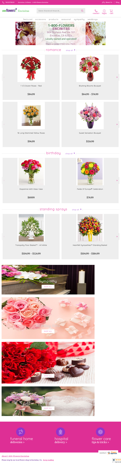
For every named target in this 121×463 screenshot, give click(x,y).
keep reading (48, 381)
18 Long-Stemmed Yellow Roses (31, 131)
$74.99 (90, 196)
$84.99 (31, 92)
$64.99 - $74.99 (90, 92)
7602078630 (9, 2)
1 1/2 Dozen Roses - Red (31, 84)
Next (117, 75)
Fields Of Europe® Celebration (90, 188)
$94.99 (31, 139)
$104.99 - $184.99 (90, 252)
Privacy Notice (86, 461)
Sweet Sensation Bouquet (90, 131)
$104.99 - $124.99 (31, 252)
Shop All (69, 48)
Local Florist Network (101, 461)
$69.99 (31, 196)
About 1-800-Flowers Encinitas (15, 378)
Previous (4, 75)
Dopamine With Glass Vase (31, 188)
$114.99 (90, 139)
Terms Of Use (75, 461)
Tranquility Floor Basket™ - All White (31, 244)
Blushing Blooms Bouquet (90, 84)
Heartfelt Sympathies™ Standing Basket (90, 244)
